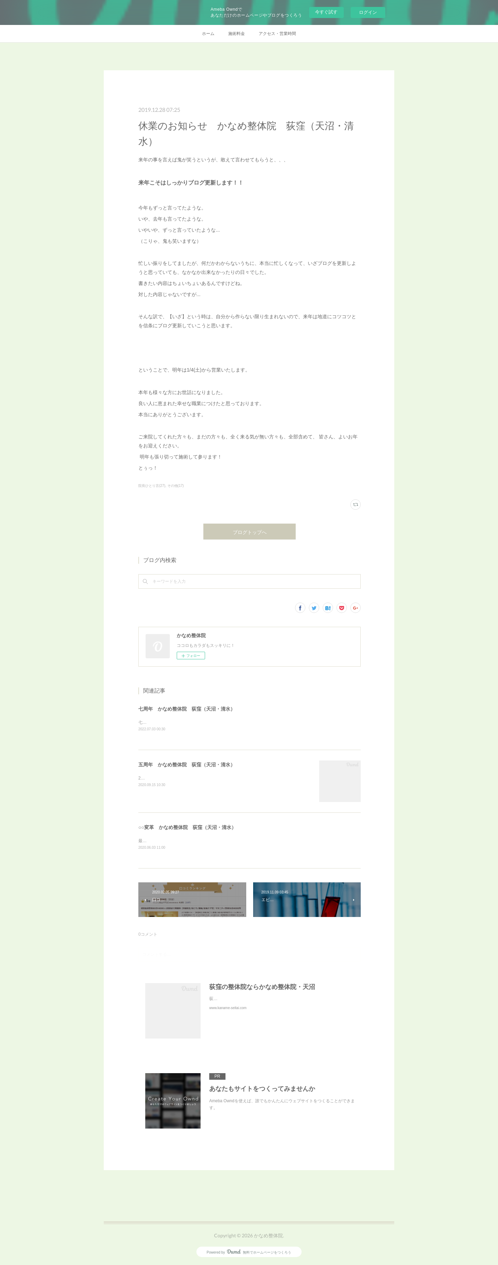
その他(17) (175, 486)
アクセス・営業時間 (277, 33)
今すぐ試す (326, 12)
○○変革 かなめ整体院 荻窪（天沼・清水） (187, 828)
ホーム (208, 33)
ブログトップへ (250, 532)
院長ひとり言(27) (151, 486)
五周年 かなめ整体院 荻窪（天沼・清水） (186, 765)
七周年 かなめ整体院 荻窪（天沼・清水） (186, 709)
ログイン (368, 12)
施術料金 (236, 33)
